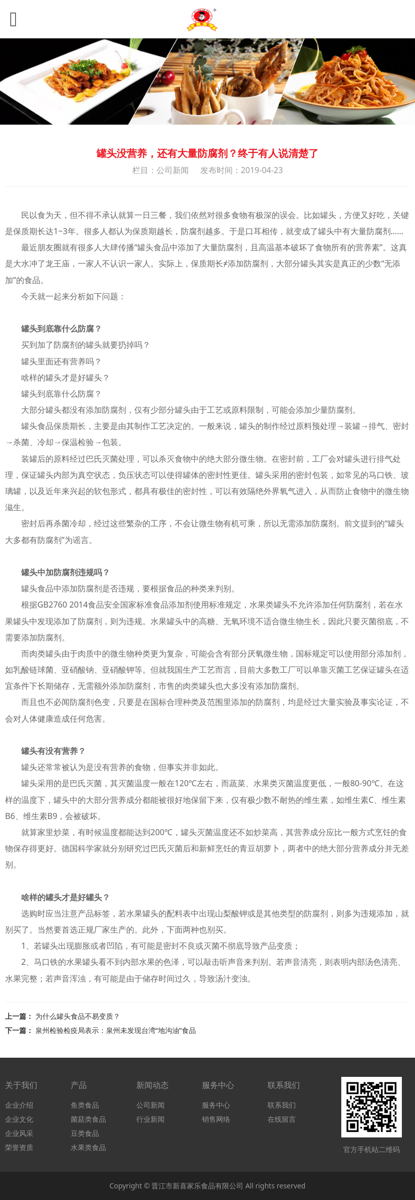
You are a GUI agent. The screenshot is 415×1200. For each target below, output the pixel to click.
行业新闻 (150, 1119)
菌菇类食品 (88, 1119)
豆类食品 (85, 1133)
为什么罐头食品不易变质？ (77, 1016)
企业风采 (19, 1133)
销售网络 (216, 1119)
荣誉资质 (19, 1147)
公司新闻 (150, 1105)
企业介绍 (19, 1105)
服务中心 (216, 1105)
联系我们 (282, 1105)
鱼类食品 (85, 1105)
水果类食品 (88, 1147)
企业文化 (19, 1119)
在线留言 (282, 1119)
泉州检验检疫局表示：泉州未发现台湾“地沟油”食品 (115, 1030)
